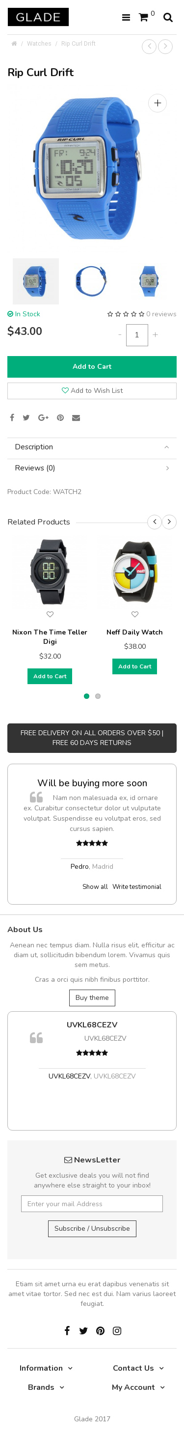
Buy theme (92, 997)
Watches (39, 43)
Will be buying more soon (92, 783)
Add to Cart (92, 366)
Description (92, 447)
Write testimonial (136, 887)
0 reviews (161, 314)
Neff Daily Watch (134, 632)
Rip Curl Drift (78, 43)
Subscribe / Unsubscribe (92, 1228)
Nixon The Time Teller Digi (49, 637)
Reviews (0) (92, 468)
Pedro (80, 866)
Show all (95, 887)
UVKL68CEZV (92, 1025)
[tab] (92, 447)
